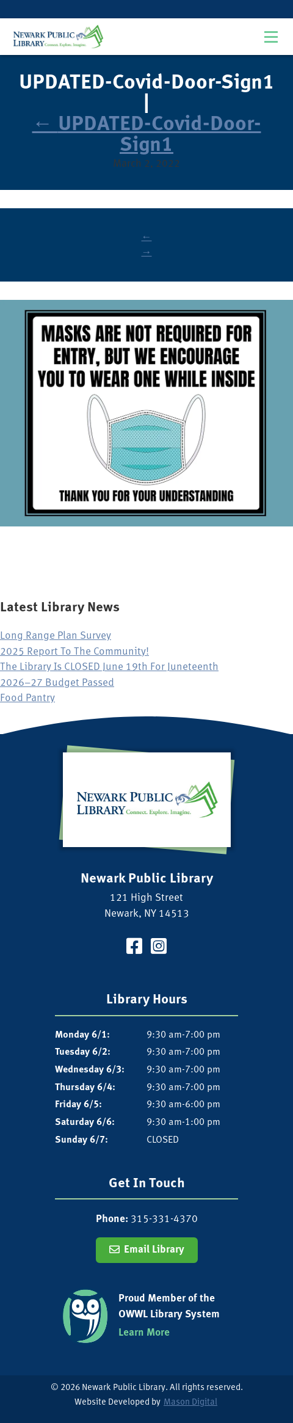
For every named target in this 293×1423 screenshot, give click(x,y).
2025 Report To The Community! (74, 652)
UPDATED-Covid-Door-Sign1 (146, 135)
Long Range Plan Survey (55, 636)
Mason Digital (190, 1402)
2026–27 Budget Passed (57, 683)
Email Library (154, 1250)
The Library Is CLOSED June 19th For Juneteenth (109, 667)
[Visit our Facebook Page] (134, 948)
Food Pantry (27, 698)
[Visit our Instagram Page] (159, 948)
